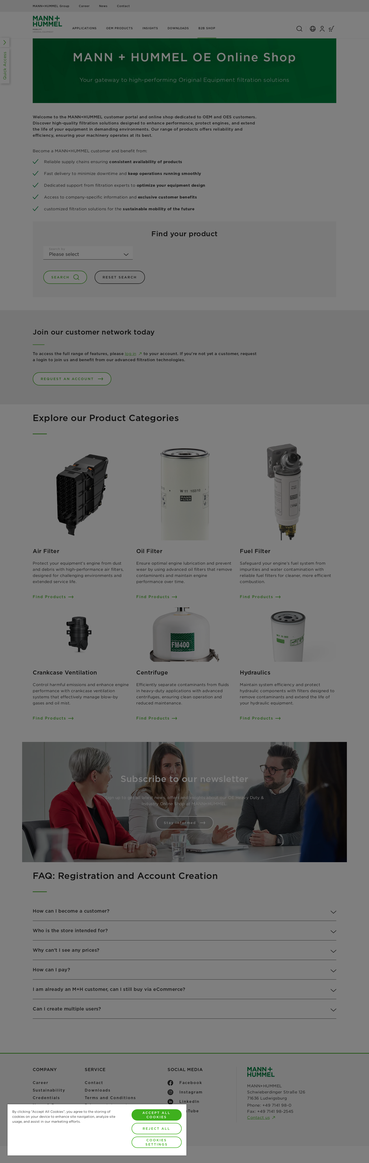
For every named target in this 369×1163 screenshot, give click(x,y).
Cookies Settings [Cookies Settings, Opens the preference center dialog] (156, 1142)
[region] (97, 1129)
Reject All (156, 1128)
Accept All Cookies (156, 1115)
